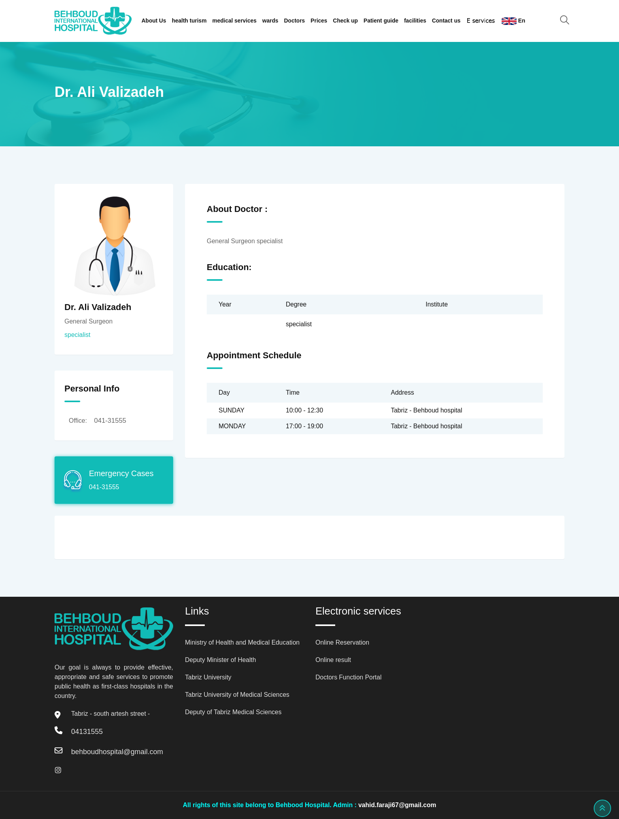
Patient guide (381, 20)
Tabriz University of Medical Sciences (237, 694)
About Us (154, 20)
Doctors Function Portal (348, 677)
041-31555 (110, 420)
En (513, 21)
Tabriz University (208, 677)
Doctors (294, 20)
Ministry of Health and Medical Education (242, 642)
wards (270, 20)
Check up (345, 20)
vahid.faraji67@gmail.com (397, 805)
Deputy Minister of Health (220, 659)
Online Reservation (342, 642)
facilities (415, 20)
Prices (319, 20)
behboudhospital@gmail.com (117, 752)
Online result (333, 659)
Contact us (446, 20)
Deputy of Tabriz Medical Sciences (233, 712)
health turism (189, 20)
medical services (234, 20)
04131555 (87, 732)
